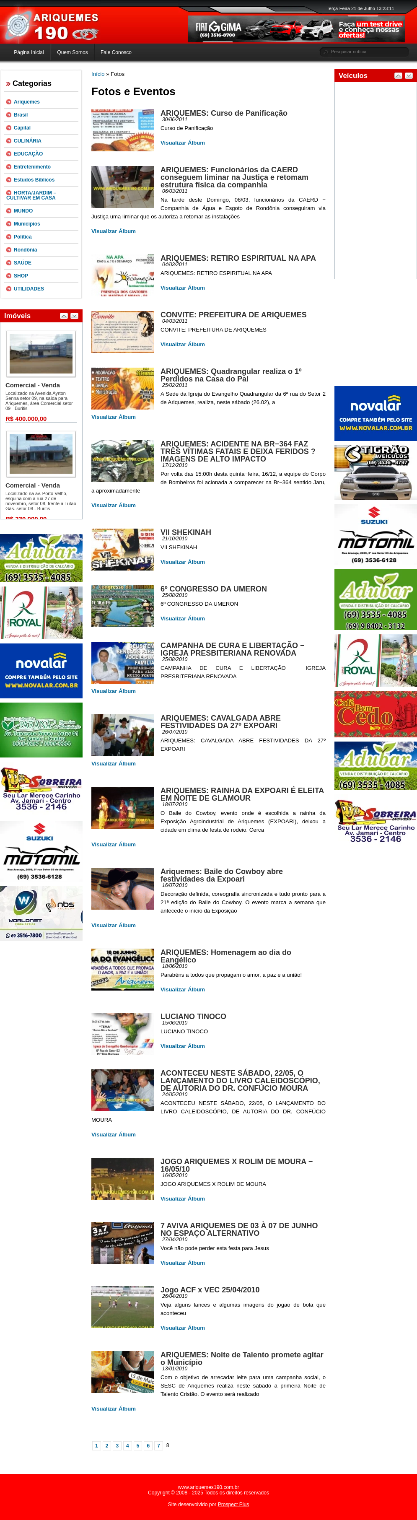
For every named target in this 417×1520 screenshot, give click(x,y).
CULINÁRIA (27, 141)
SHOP (21, 276)
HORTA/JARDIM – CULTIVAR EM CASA (31, 195)
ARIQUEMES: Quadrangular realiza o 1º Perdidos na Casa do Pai (231, 375)
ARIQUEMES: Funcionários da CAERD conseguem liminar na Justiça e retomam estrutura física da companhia (234, 177)
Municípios (27, 224)
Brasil (21, 115)
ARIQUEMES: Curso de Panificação (224, 113)
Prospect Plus (233, 1504)
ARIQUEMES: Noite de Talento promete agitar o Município (242, 1359)
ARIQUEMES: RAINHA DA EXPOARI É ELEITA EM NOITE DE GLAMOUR (242, 794)
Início (98, 74)
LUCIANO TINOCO (193, 1016)
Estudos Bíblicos (34, 180)
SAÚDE (22, 263)
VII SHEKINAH (186, 532)
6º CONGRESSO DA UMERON (214, 589)
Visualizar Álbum (183, 143)
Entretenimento (32, 167)
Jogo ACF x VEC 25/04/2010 (210, 1290)
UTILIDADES (29, 289)
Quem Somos (72, 52)
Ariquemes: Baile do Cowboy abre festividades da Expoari (222, 875)
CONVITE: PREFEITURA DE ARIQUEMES (234, 315)
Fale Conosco (116, 52)
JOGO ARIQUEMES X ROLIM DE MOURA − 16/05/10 (237, 1165)
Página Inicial (29, 52)
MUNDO (23, 211)
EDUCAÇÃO (28, 154)
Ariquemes (27, 102)
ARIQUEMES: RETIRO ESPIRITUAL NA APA (238, 258)
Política (23, 237)
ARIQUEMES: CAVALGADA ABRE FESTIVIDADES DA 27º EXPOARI (221, 722)
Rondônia (25, 250)
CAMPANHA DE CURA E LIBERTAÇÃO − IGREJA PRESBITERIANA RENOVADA (233, 649)
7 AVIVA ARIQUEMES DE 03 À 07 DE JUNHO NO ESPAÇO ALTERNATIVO (239, 1229)
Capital (22, 128)
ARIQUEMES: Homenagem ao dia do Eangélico (226, 956)
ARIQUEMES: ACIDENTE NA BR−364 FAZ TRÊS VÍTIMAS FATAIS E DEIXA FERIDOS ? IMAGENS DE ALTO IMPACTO (238, 451)
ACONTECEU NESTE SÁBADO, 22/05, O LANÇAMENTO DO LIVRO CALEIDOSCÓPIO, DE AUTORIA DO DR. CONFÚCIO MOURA (240, 1080)
